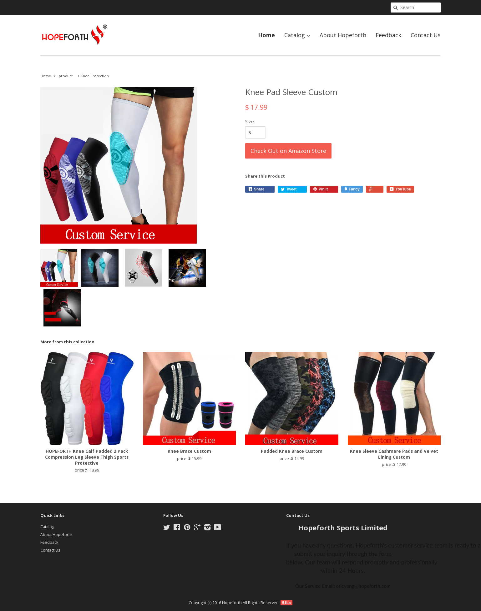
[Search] (416, 8)
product (66, 75)
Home (266, 35)
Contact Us (426, 35)
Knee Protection (95, 75)
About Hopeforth (343, 35)
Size (249, 121)
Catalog (297, 35)
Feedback (388, 35)
